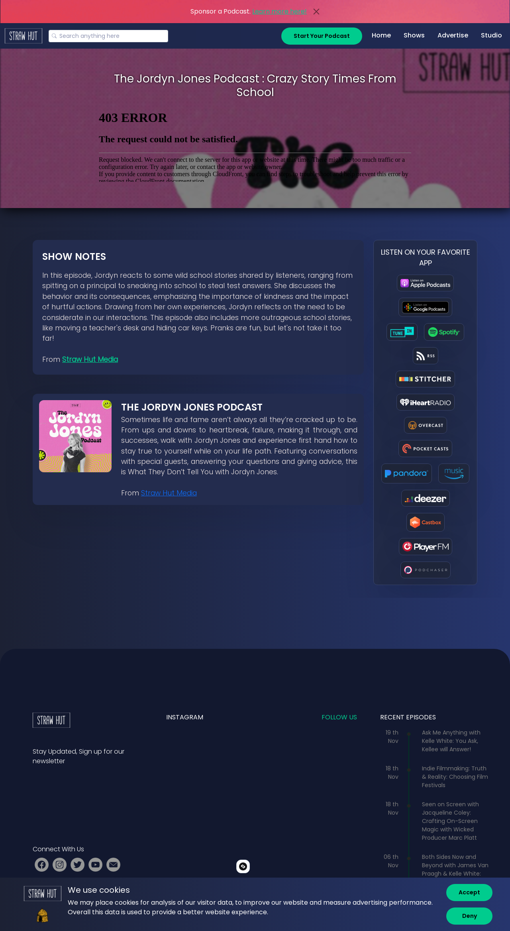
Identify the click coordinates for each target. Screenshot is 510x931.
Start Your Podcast (322, 36)
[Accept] (469, 892)
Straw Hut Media (90, 359)
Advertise (452, 35)
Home (381, 35)
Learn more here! (279, 11)
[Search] (108, 36)
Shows (414, 35)
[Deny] (469, 916)
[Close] (316, 11)
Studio (491, 35)
